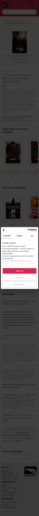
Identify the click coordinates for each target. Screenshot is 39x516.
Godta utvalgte (19, 284)
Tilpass (20, 277)
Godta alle (19, 271)
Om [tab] (32, 235)
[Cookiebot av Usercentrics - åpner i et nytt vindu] (28, 230)
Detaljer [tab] (19, 235)
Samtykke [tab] (7, 235)
